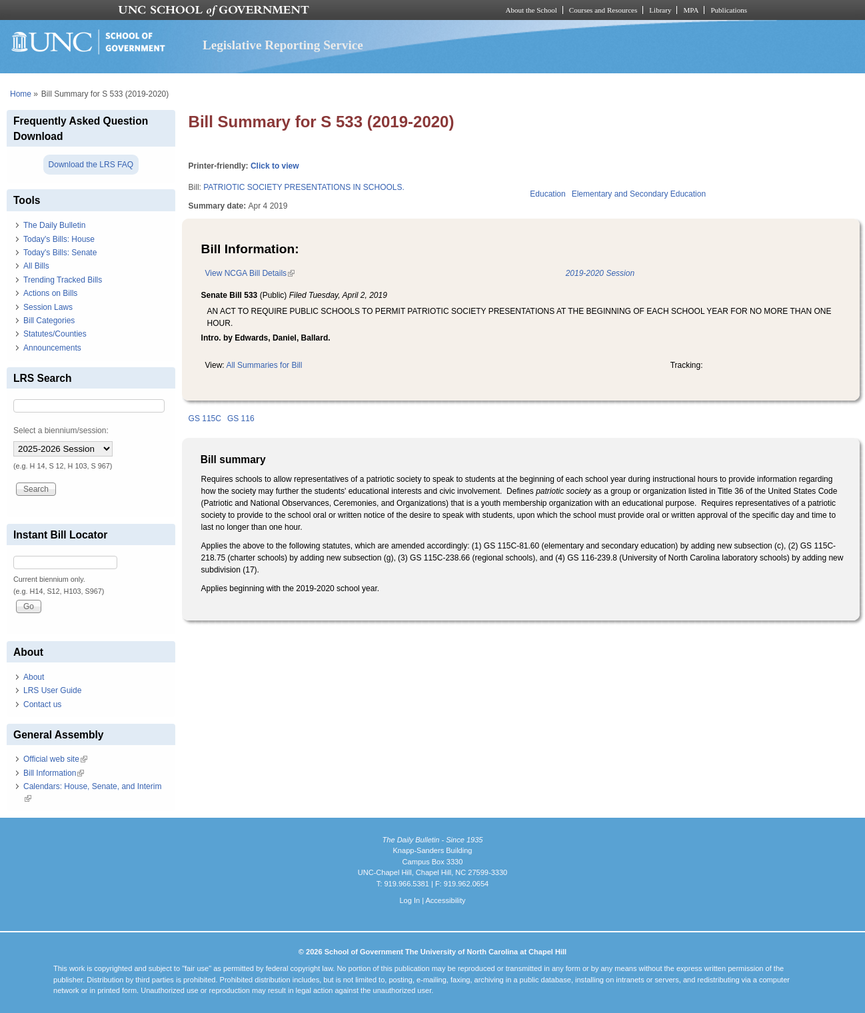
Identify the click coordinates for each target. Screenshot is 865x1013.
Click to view (275, 166)
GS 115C (205, 418)
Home (20, 94)
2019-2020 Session (600, 273)
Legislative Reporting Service (283, 45)
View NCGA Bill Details (250, 273)
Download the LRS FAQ (91, 164)
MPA (690, 10)
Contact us (42, 704)
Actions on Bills (50, 293)
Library (660, 10)
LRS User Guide (52, 690)
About (33, 677)
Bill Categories (49, 320)
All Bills (36, 266)
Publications (728, 10)
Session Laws (48, 307)
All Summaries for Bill (264, 365)
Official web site (55, 759)
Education (547, 194)
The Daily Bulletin (54, 225)
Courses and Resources (603, 10)
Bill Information (53, 773)
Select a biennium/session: (61, 430)
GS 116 (241, 418)
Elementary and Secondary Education (639, 194)
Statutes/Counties (55, 334)
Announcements (52, 348)
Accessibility (445, 900)
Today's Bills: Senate (60, 252)
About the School (531, 10)
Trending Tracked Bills (62, 280)
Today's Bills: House (59, 239)
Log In (409, 900)
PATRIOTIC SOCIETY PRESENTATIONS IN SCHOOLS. (304, 187)
